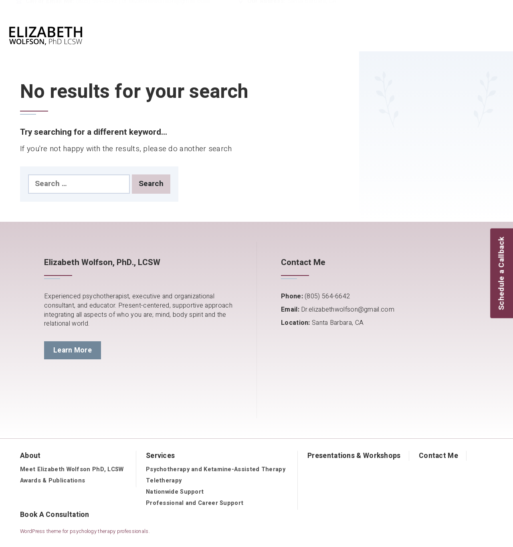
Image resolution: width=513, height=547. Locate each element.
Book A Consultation (54, 515)
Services (160, 456)
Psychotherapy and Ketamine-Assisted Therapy (215, 469)
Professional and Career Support (194, 503)
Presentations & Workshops (354, 456)
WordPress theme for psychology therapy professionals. (85, 531)
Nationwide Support (175, 492)
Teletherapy (164, 480)
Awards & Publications (52, 480)
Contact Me (438, 456)
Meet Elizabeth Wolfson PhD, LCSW (72, 469)
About (30, 456)
